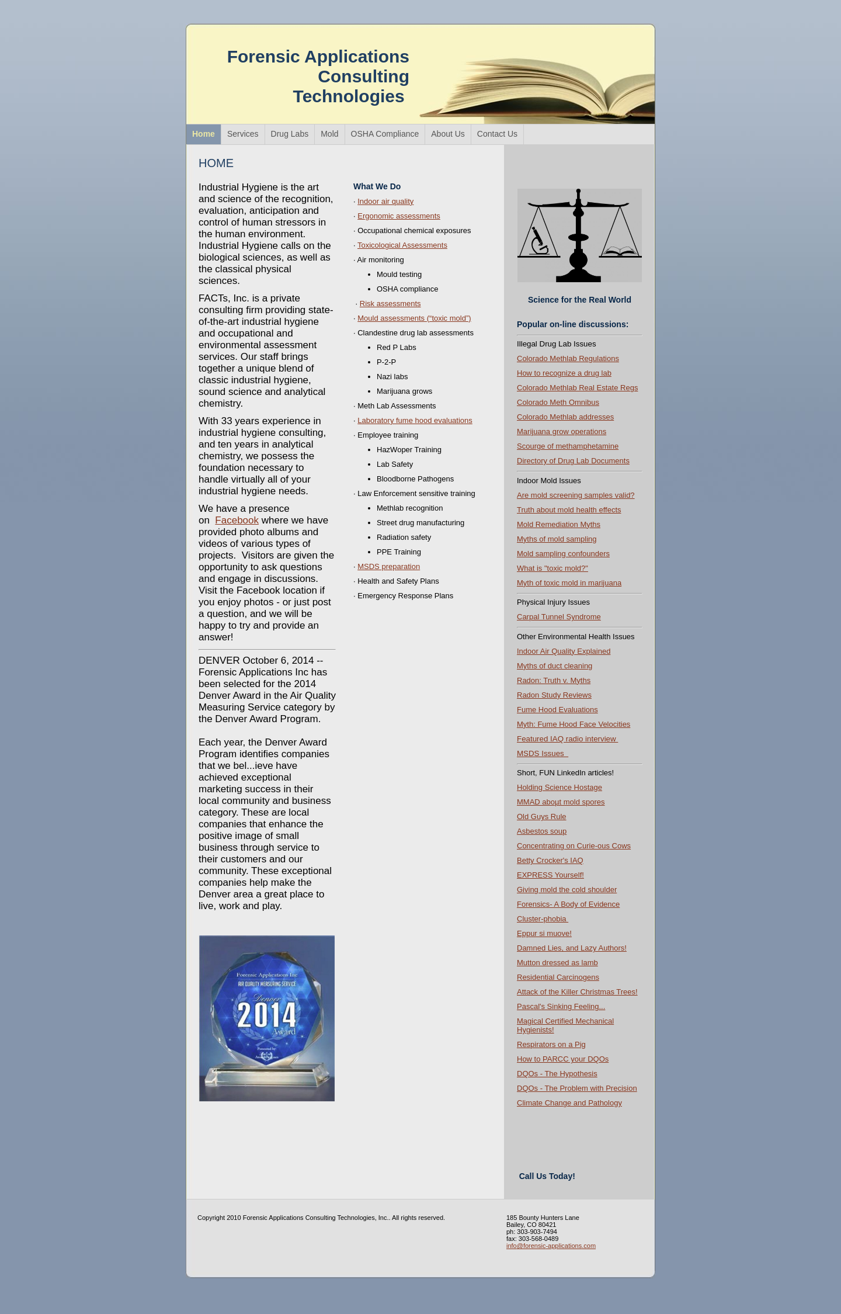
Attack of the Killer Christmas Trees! (577, 991)
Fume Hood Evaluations (557, 709)
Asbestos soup (542, 831)
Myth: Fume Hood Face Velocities (573, 724)
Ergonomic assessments (398, 216)
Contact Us (497, 133)
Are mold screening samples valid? (576, 495)
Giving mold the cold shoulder (567, 889)
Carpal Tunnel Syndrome (559, 616)
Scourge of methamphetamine (567, 446)
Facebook (237, 520)
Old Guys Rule (542, 816)
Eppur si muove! (544, 933)
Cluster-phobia (542, 918)
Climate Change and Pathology (569, 1102)
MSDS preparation (388, 566)
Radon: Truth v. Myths (553, 680)
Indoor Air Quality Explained (563, 651)
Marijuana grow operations (561, 431)
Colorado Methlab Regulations (568, 358)
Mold (329, 133)
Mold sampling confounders (563, 553)
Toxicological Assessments (402, 245)
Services (243, 133)
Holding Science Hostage (559, 787)
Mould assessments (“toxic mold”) (414, 318)
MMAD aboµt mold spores (561, 802)
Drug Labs (290, 133)
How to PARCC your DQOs (563, 1059)
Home (203, 133)
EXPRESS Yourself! (550, 875)
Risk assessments (390, 303)
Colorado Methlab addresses (565, 416)
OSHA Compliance (385, 133)
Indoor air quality (385, 201)
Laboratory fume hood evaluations (414, 420)
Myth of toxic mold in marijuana (569, 582)
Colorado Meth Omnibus (558, 402)
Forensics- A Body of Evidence (568, 904)
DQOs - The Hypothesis (557, 1073)
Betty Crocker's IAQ (550, 860)
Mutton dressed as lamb (557, 962)
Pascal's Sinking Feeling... (561, 1006)
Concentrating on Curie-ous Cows (574, 845)
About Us (448, 133)
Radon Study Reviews (554, 695)
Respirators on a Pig (551, 1044)
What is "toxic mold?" (552, 568)
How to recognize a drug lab (564, 373)
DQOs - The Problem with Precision (577, 1088)
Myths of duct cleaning (554, 665)
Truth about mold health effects (569, 509)
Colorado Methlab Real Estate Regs (577, 387)
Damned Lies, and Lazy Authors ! (572, 948)
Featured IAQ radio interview (567, 738)
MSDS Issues (542, 753)
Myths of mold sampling (557, 539)
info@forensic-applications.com (551, 1245)
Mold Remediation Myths (558, 524)
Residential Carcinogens (558, 977)
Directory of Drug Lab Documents (573, 460)
